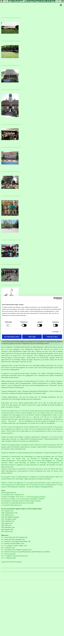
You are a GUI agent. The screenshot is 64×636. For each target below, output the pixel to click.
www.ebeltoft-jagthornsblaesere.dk (11, 505)
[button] (32, 5)
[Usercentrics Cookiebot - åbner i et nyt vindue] (54, 298)
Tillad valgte (32, 336)
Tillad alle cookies (52, 336)
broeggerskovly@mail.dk (38, 496)
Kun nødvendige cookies (11, 336)
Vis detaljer (55, 331)
